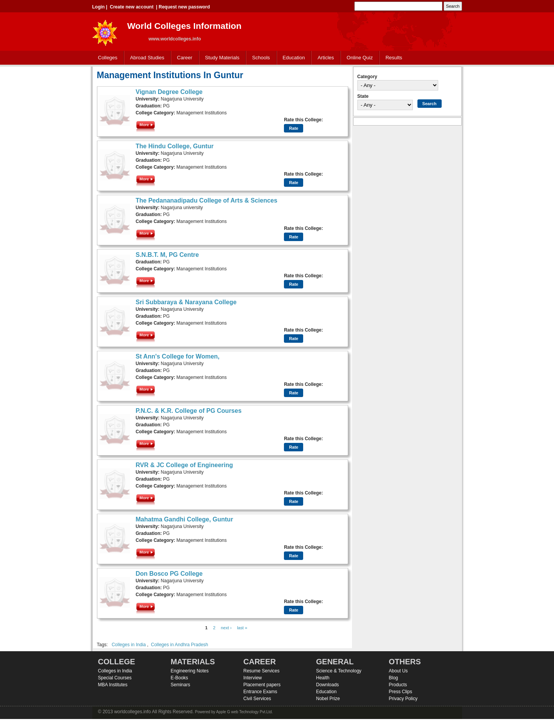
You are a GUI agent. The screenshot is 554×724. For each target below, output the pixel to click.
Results (393, 57)
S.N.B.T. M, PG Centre (167, 254)
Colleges (106, 58)
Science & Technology (339, 671)
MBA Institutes (113, 684)
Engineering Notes (190, 671)
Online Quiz (360, 57)
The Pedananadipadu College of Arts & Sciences (206, 200)
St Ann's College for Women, (178, 356)
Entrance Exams (260, 691)
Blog (393, 677)
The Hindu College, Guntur (175, 146)
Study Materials (220, 58)
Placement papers (262, 684)
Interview (253, 677)
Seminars (180, 684)
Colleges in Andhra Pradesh (179, 644)
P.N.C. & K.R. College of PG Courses (189, 410)
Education (292, 58)
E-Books (179, 677)
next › (226, 627)
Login (98, 7)
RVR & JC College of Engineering (184, 465)
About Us (398, 671)
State (363, 96)
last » (242, 627)
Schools (259, 58)
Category (367, 76)
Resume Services (262, 671)
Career (183, 58)
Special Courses (115, 677)
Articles (325, 57)
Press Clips (400, 691)
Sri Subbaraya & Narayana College (186, 302)
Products (398, 684)
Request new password (184, 7)
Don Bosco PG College (169, 573)
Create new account (132, 7)
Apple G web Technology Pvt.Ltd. (244, 712)
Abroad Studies (145, 58)
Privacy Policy (403, 698)
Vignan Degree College (169, 92)
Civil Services (257, 698)
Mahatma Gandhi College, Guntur (184, 519)
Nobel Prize (328, 698)
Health (323, 677)
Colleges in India (129, 644)
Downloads (327, 684)
